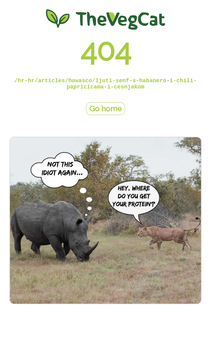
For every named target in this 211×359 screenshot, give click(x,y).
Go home (105, 108)
